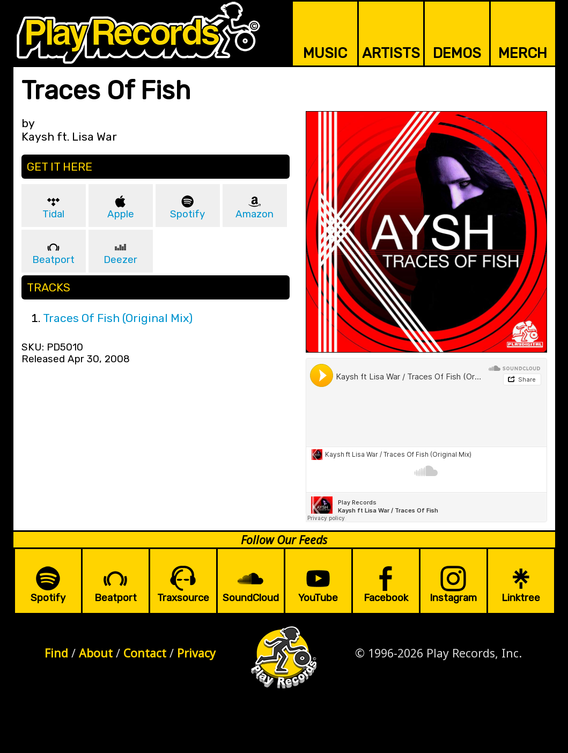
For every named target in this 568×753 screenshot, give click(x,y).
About (96, 653)
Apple (120, 214)
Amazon (254, 214)
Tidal (53, 214)
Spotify (187, 214)
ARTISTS (391, 53)
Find (56, 653)
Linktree (520, 598)
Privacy (196, 653)
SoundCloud (251, 598)
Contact (144, 653)
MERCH (522, 53)
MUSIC (325, 53)
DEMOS (457, 53)
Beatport (53, 260)
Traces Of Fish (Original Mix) (118, 318)
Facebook (386, 598)
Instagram (453, 598)
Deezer (120, 260)
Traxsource (183, 598)
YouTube (318, 598)
